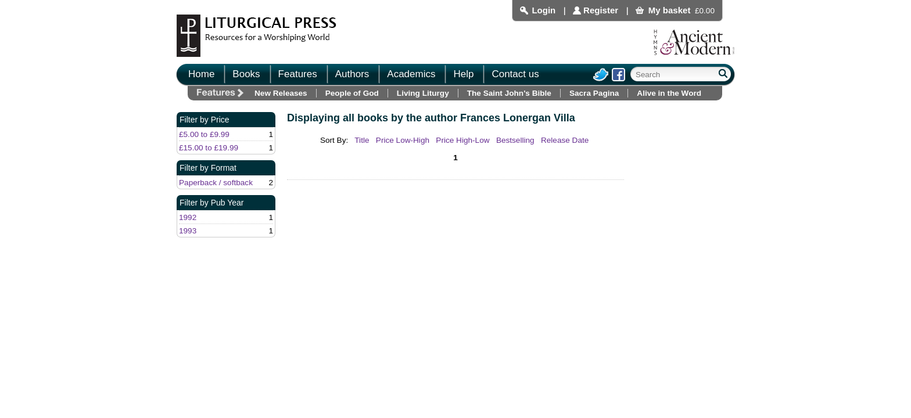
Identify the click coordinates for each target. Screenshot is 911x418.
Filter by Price (204, 119)
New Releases (280, 93)
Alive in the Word (669, 93)
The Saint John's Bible (509, 93)
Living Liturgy (423, 93)
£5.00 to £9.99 (204, 134)
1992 (187, 217)
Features (297, 74)
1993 (187, 230)
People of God (352, 93)
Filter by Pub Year (212, 202)
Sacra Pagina (594, 93)
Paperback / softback (216, 182)
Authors (352, 74)
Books (246, 74)
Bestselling (515, 140)
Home (201, 74)
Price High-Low (462, 140)
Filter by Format (208, 167)
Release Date (565, 140)
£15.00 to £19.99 (208, 147)
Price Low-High (402, 140)
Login (543, 10)
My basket (669, 10)
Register (600, 10)
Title (361, 140)
